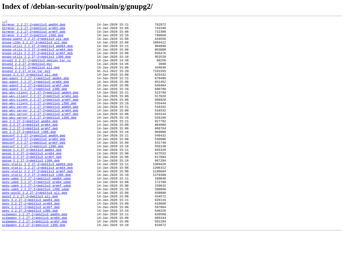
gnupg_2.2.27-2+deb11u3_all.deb (30, 86)
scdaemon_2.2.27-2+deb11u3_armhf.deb (34, 262)
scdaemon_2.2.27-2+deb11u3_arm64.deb (34, 258)
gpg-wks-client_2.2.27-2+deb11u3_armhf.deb (40, 116)
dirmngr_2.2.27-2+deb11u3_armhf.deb (33, 34)
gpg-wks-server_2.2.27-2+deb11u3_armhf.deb (40, 133)
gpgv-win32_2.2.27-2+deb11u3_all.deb (34, 228)
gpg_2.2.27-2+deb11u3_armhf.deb (30, 150)
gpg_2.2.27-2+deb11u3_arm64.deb (30, 146)
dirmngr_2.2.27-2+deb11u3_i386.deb (32, 39)
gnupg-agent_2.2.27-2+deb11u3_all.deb (35, 43)
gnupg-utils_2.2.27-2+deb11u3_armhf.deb (37, 60)
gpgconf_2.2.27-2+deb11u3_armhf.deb (33, 167)
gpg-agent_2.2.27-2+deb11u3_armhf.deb (35, 99)
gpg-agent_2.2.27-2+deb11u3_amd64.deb (35, 90)
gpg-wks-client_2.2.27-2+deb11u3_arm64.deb (40, 112)
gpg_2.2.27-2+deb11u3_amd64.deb (30, 142)
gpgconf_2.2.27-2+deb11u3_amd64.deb (33, 159)
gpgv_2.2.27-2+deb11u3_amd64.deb (31, 236)
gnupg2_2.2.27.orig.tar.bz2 (26, 81)
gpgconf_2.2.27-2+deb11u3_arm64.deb (33, 163)
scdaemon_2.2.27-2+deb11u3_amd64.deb (34, 253)
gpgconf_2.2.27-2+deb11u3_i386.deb (32, 172)
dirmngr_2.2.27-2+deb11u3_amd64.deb (33, 26)
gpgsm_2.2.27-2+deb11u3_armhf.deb (32, 185)
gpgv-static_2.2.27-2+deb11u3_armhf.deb (37, 202)
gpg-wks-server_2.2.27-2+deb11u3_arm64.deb (40, 129)
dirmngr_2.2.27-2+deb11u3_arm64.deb (33, 30)
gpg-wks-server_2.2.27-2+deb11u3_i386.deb (39, 137)
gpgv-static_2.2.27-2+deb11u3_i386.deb (36, 206)
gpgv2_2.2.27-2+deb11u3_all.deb (30, 232)
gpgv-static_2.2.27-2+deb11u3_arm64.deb (37, 197)
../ (4, 21)
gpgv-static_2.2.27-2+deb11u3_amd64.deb (37, 193)
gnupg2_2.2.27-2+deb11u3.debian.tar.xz (36, 69)
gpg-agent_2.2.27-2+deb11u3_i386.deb (34, 103)
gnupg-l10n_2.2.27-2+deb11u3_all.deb (34, 47)
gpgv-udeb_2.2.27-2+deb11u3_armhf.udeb (36, 219)
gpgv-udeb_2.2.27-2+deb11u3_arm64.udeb (36, 215)
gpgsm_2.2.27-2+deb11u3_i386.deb (31, 189)
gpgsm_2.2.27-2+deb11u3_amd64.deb (32, 176)
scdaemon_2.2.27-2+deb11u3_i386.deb (33, 266)
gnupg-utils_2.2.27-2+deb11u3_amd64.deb (37, 51)
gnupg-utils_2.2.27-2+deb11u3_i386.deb (36, 64)
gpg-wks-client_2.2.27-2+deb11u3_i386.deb (39, 120)
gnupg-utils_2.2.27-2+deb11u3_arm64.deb (37, 56)
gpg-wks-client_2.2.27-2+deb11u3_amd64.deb (40, 107)
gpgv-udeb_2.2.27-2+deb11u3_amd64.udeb (36, 210)
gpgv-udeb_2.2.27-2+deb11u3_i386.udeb (35, 223)
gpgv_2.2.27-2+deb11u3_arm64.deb (31, 240)
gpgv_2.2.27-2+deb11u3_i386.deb (30, 249)
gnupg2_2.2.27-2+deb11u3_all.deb (31, 77)
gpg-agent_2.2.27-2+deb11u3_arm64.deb (35, 94)
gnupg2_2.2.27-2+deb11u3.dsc (27, 73)
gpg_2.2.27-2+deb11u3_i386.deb (29, 155)
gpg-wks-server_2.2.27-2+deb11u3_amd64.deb (40, 124)
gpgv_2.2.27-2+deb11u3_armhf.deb (31, 245)
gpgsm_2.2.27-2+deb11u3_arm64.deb (32, 180)
